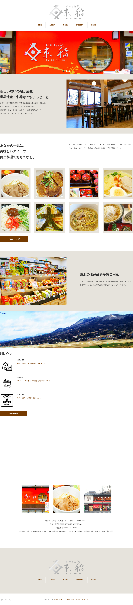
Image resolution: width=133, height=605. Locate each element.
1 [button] (63, 71)
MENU (65, 25)
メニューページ (14, 239)
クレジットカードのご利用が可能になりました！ (34, 381)
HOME (39, 25)
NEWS (93, 25)
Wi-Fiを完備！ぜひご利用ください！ (30, 398)
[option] (66, 52)
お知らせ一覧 (13, 413)
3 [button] (69, 71)
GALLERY (79, 25)
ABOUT (52, 25)
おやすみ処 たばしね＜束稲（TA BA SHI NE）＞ (71, 599)
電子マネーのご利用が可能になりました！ (32, 363)
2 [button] (66, 71)
